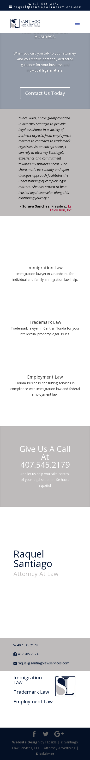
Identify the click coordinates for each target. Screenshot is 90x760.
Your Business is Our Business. (45, 34)
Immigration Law (45, 267)
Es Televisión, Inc (60, 208)
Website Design (26, 742)
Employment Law (45, 377)
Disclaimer (45, 753)
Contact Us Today (45, 93)
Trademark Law (45, 322)
